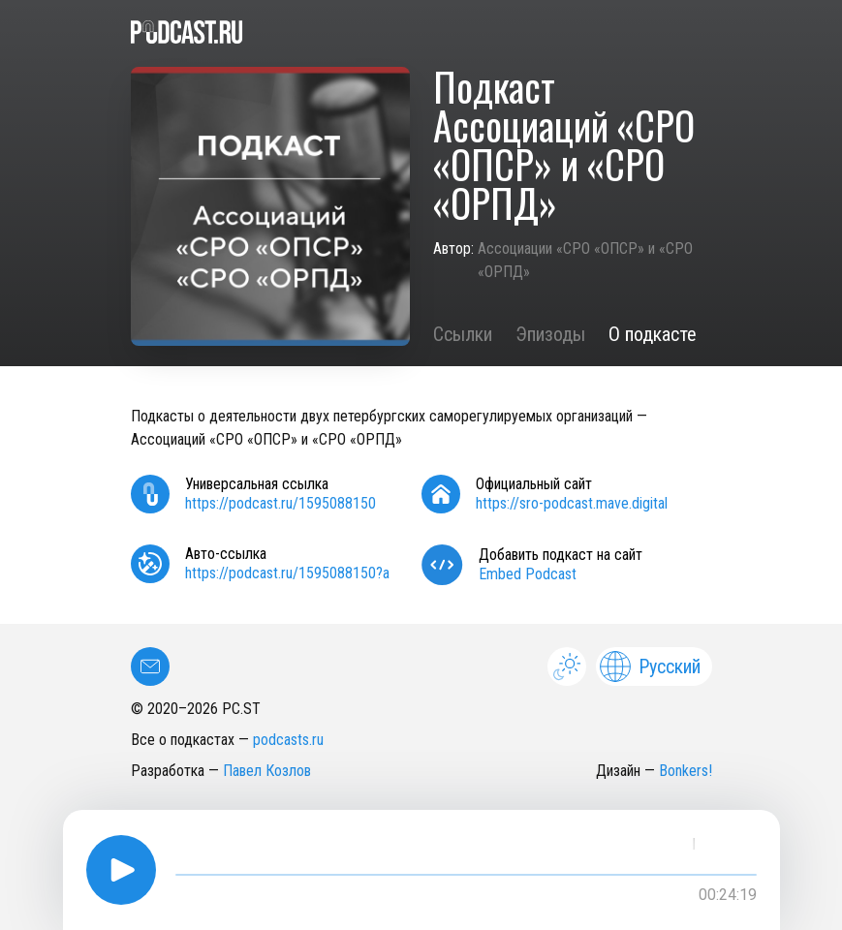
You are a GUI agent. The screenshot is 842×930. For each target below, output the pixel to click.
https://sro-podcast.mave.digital (572, 503)
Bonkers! (685, 770)
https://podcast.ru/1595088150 (280, 503)
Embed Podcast (528, 574)
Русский (650, 666)
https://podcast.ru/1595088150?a (287, 573)
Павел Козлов (267, 770)
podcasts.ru (288, 739)
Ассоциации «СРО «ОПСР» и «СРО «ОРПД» (585, 260)
